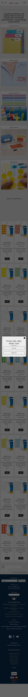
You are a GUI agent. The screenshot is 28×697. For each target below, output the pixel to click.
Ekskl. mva (14, 352)
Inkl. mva (14, 348)
